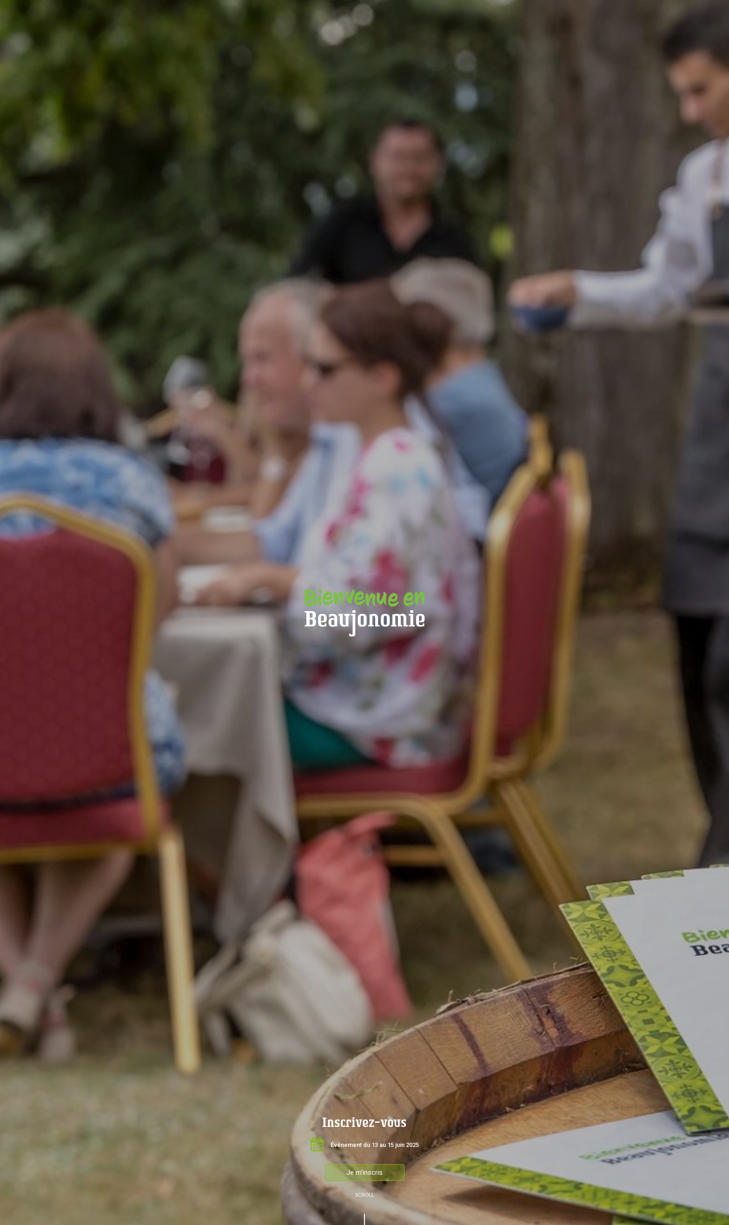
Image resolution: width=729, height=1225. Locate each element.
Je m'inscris (364, 1172)
